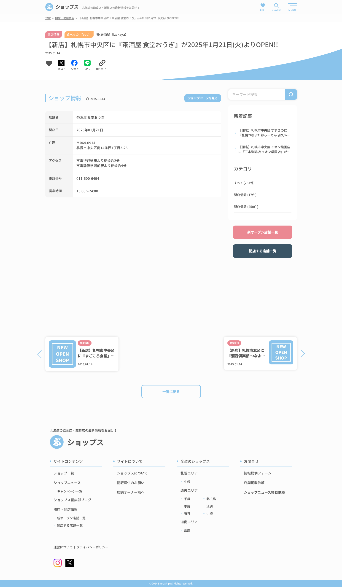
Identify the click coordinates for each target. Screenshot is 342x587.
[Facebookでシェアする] (75, 65)
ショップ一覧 (64, 473)
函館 (187, 530)
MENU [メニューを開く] (292, 9)
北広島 (211, 498)
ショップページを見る (203, 98)
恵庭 (187, 506)
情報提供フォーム (257, 473)
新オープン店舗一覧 (262, 232)
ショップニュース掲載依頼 (264, 492)
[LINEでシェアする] (87, 65)
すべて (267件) (244, 182)
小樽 (209, 513)
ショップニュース (67, 482)
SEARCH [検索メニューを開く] (276, 9)
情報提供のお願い (130, 482)
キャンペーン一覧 (69, 491)
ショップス (61, 7)
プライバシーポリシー (92, 547)
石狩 (187, 513)
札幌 (187, 481)
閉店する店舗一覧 (262, 250)
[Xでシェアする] (62, 65)
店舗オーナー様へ (130, 492)
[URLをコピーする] (102, 65)
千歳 (187, 498)
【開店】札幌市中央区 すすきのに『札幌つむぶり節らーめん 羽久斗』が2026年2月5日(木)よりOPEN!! (264, 132)
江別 (209, 506)
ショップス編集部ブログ (72, 499)
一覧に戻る (171, 391)
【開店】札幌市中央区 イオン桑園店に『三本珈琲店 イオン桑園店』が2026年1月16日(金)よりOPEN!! (264, 149)
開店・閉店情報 (66, 509)
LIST (263, 7)
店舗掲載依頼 (254, 482)
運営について (63, 547)
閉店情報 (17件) (245, 194)
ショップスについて (132, 473)
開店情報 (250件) (246, 206)
